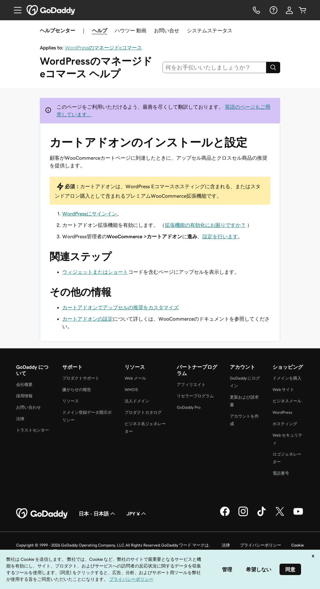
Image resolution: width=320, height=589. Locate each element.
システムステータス (209, 30)
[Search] (273, 67)
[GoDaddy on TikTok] (261, 515)
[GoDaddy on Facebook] (225, 515)
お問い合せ (166, 30)
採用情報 (24, 396)
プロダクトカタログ (143, 412)
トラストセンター (32, 430)
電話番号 (281, 473)
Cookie (297, 545)
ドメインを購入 (287, 378)
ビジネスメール (287, 401)
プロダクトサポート (80, 378)
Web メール (135, 378)
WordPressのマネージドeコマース (103, 47)
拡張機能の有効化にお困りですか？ (205, 224)
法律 (20, 419)
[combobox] (214, 67)
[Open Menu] (15, 10)
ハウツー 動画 (130, 30)
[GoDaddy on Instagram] (243, 515)
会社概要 (24, 384)
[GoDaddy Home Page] (42, 513)
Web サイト (283, 389)
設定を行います (220, 236)
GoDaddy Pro (188, 407)
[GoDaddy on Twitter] (280, 515)
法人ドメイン (137, 401)
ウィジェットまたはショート (95, 271)
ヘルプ (99, 30)
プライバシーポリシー (260, 545)
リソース (70, 401)
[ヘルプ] (273, 10)
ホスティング (285, 424)
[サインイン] (289, 10)
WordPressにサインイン (89, 213)
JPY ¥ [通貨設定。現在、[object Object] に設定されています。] (136, 513)
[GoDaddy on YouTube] (298, 515)
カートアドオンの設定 (87, 318)
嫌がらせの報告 (76, 389)
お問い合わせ (28, 407)
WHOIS (131, 389)
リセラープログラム (195, 396)
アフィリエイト (191, 384)
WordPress (282, 412)
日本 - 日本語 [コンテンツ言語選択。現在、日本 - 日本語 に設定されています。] (97, 513)
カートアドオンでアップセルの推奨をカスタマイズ (120, 307)
